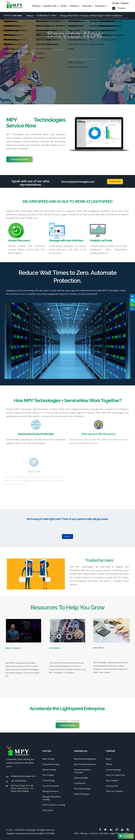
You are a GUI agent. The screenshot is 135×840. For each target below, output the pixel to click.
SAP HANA (17, 16)
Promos (121, 8)
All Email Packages (82, 789)
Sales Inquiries (112, 780)
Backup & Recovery (69, 16)
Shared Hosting (49, 770)
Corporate (86, 6)
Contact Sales (67, 725)
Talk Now (67, 536)
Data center (47, 810)
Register (125, 3)
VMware (30, 16)
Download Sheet (19, 159)
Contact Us (93, 833)
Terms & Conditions (114, 791)
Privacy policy (112, 786)
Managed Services (50, 791)
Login (115, 3)
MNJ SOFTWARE (47, 833)
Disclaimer (104, 833)
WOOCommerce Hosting (53, 805)
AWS (54, 16)
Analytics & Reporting (92, 16)
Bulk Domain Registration (85, 759)
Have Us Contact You (115, 775)
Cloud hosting (48, 780)
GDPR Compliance (114, 16)
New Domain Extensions (85, 764)
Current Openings (113, 770)
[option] (67, 72)
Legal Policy (115, 833)
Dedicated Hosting (50, 764)
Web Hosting (48, 759)
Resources (100, 6)
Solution (74, 6)
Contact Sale (115, 181)
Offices (109, 764)
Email (63, 6)
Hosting (35, 6)
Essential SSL (80, 783)
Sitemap (84, 833)
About (108, 759)
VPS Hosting (48, 775)
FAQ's (76, 833)
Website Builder (81, 778)
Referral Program (81, 794)
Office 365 (42, 16)
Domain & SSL (50, 6)
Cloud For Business (50, 786)
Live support (126, 836)
